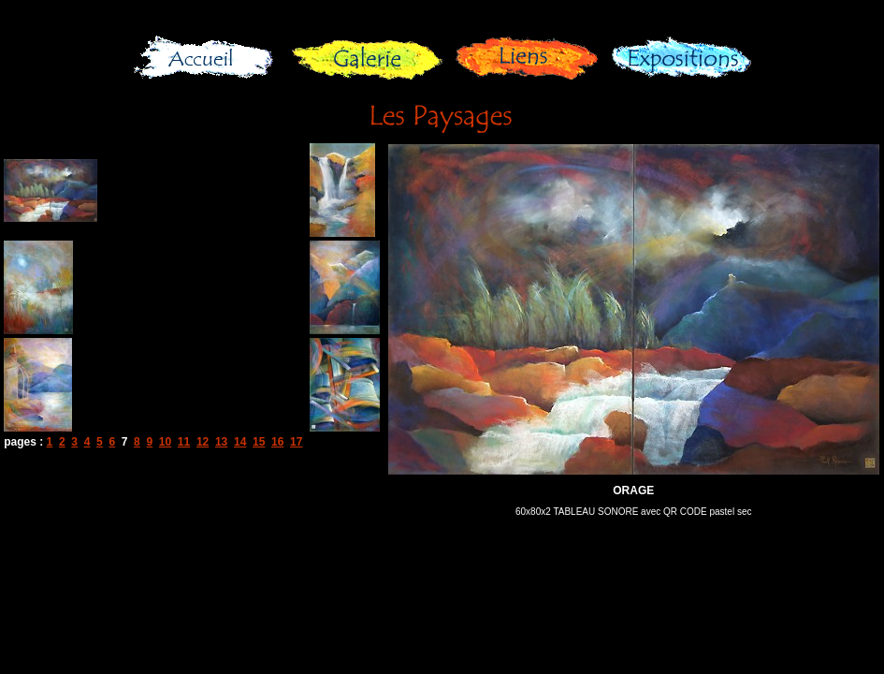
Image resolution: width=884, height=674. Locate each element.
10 (165, 441)
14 (240, 441)
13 (221, 441)
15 (259, 441)
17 (296, 441)
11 (184, 441)
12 (202, 441)
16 (277, 441)
